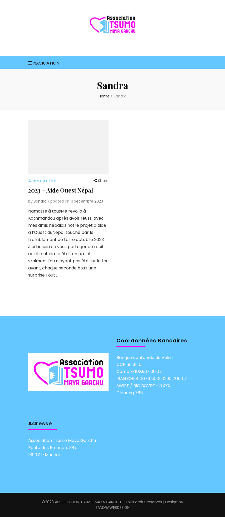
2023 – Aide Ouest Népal (60, 190)
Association (42, 181)
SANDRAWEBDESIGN (112, 507)
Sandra (40, 201)
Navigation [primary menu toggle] (43, 63)
